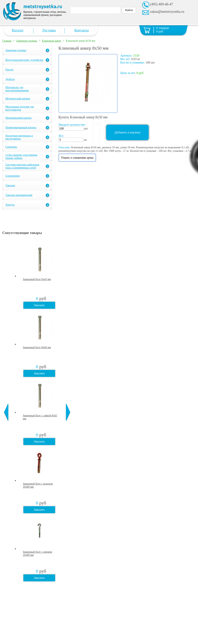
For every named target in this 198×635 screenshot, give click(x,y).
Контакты (81, 30)
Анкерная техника (26, 40)
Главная (6, 40)
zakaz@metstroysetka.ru (167, 12)
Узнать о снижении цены (77, 157)
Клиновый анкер (51, 40)
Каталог (18, 30)
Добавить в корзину (127, 132)
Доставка (49, 30)
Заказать (39, 305)
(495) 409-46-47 (161, 4)
